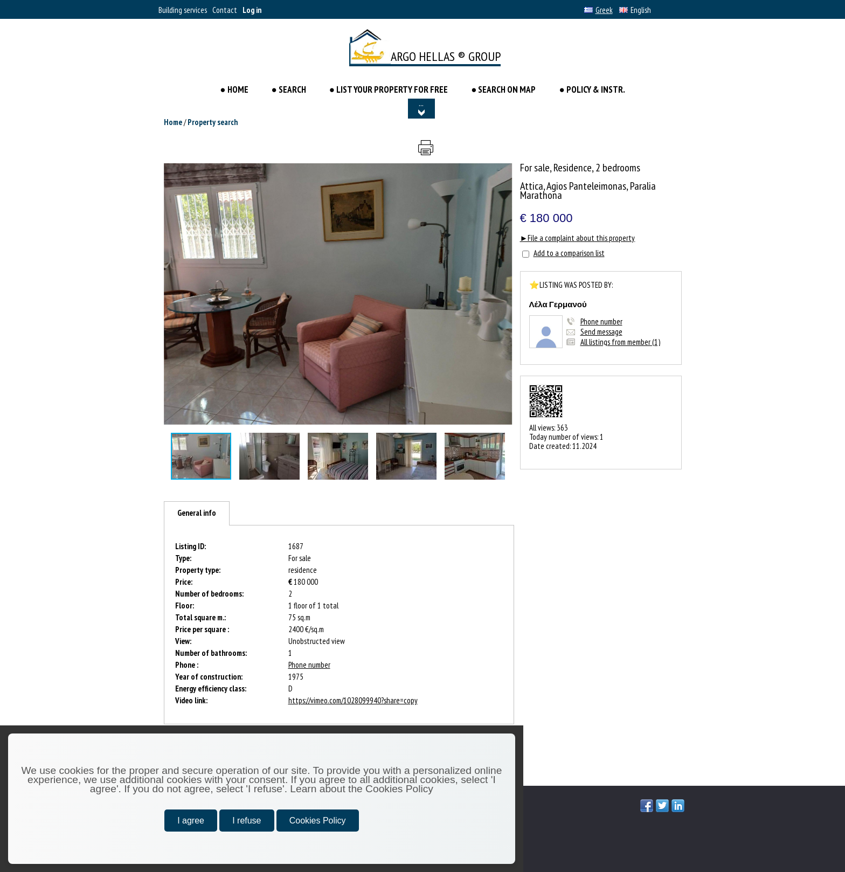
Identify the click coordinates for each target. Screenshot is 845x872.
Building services (182, 10)
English (635, 10)
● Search (289, 89)
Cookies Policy (317, 820)
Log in (252, 10)
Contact (224, 10)
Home (173, 122)
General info (196, 513)
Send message (601, 332)
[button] (502, 173)
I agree (190, 820)
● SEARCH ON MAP (503, 89)
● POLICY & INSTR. (592, 89)
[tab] (197, 513)
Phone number (601, 321)
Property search (213, 122)
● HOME (235, 89)
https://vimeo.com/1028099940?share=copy (353, 700)
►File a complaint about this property (577, 238)
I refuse (246, 820)
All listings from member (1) (620, 342)
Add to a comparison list (569, 253)
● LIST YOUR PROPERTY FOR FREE (388, 89)
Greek (598, 10)
